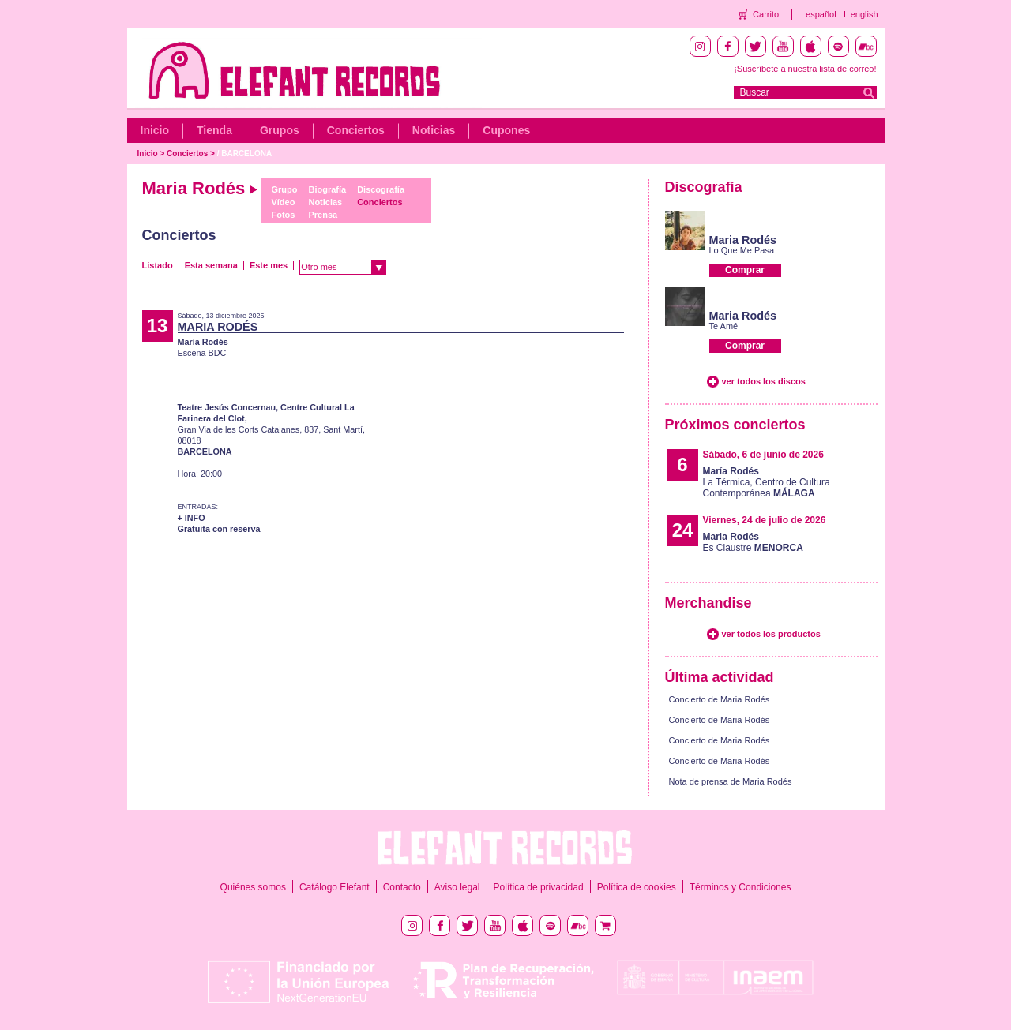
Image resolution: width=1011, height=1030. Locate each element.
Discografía (380, 189)
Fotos (283, 214)
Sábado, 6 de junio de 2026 (763, 454)
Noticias (433, 130)
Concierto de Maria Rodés (719, 699)
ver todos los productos (771, 634)
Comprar (745, 269)
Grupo (284, 189)
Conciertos (356, 130)
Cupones (506, 130)
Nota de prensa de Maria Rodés (730, 781)
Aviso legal (457, 887)
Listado (157, 265)
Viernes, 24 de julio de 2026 (764, 520)
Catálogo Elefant (334, 887)
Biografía (327, 189)
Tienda (214, 130)
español (821, 14)
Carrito (766, 14)
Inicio (155, 130)
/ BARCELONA (244, 153)
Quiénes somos (253, 887)
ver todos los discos (764, 381)
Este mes (269, 265)
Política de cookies (636, 887)
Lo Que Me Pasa (742, 250)
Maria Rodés (743, 240)
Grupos (279, 130)
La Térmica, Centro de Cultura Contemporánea (766, 482)
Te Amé (724, 326)
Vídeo (283, 202)
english (864, 14)
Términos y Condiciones (740, 887)
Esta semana (211, 265)
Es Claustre (753, 542)
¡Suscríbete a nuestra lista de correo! (805, 68)
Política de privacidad (539, 887)
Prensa (322, 214)
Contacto (402, 887)
